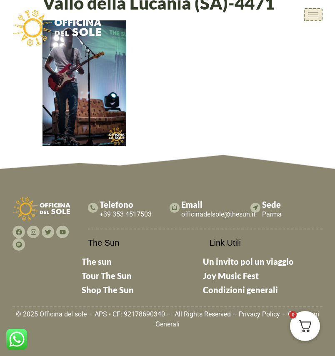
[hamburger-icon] (313, 14)
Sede (271, 204)
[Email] (175, 208)
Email (191, 204)
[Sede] (255, 208)
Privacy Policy (259, 314)
